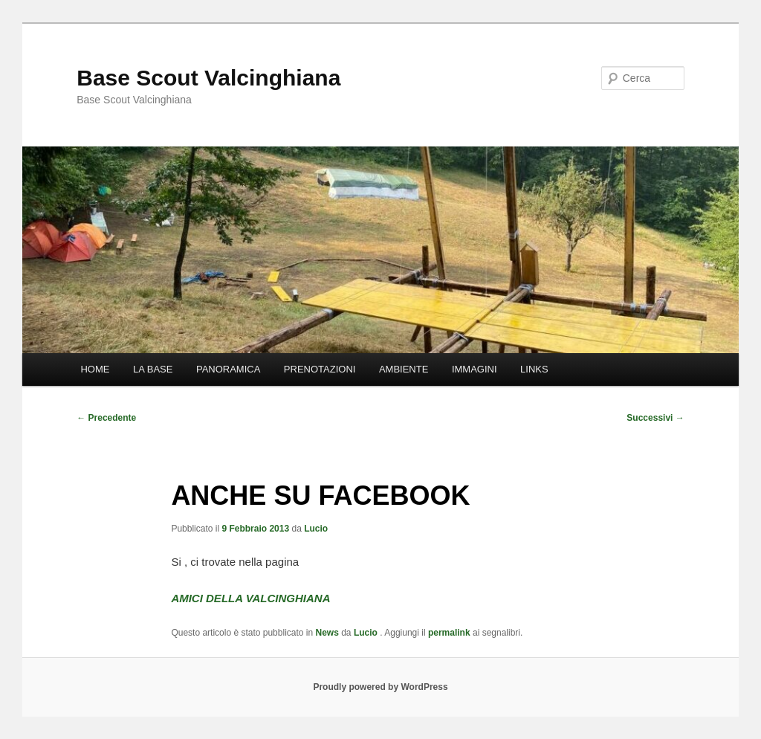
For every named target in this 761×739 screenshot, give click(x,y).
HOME (94, 369)
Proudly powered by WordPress (380, 687)
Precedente (106, 418)
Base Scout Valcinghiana (208, 77)
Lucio (316, 528)
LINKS (534, 369)
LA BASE (152, 369)
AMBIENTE (403, 369)
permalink (449, 632)
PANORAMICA (228, 369)
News (327, 632)
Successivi (655, 418)
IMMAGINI (474, 369)
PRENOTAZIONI (320, 369)
